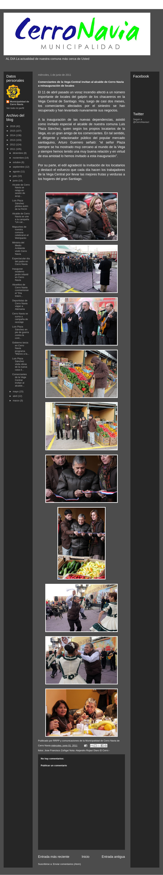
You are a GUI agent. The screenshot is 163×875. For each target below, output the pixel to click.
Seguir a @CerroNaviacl (141, 120)
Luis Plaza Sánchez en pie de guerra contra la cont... (20, 332)
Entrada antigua (113, 857)
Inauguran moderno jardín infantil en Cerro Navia (20, 274)
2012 (13, 144)
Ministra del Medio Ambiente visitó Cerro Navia (19, 248)
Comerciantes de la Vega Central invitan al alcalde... (19, 380)
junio (15, 180)
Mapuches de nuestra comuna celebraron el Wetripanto (20, 232)
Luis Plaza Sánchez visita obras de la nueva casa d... (19, 364)
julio (15, 176)
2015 (13, 130)
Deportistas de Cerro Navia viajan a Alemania (19, 304)
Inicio (85, 857)
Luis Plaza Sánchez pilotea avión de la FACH (20, 204)
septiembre (19, 166)
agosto (17, 171)
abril (15, 396)
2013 (13, 140)
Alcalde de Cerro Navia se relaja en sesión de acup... (21, 190)
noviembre (18, 157)
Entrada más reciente (53, 857)
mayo (16, 391)
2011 (13, 149)
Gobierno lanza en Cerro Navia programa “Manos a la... (20, 348)
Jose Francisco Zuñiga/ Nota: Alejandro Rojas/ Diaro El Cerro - (77, 750)
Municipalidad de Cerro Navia (19, 103)
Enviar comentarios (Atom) (67, 864)
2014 (13, 135)
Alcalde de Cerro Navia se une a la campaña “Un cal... (21, 217)
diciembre (18, 153)
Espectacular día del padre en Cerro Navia (21, 261)
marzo (16, 400)
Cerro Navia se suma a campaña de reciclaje (20, 317)
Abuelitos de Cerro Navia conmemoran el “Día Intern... (20, 290)
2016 (13, 126)
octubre (17, 162)
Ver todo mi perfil (15, 108)
